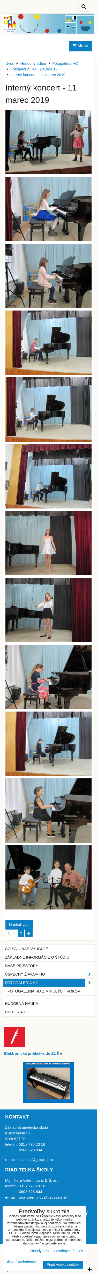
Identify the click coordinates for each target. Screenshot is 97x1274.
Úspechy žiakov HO (49, 974)
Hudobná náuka (21, 1004)
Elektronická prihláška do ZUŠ (31, 1053)
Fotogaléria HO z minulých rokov (44, 991)
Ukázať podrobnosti (20, 1262)
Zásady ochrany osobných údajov (56, 1251)
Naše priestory (21, 966)
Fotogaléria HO (49, 983)
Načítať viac (19, 925)
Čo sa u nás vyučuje (26, 949)
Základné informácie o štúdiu (37, 957)
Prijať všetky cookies (63, 1265)
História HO (17, 1012)
